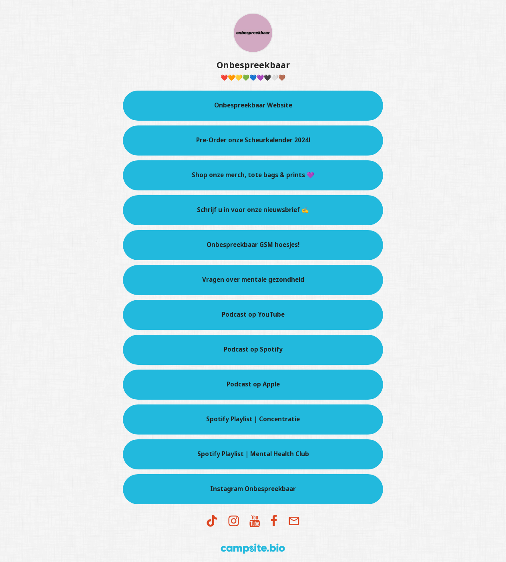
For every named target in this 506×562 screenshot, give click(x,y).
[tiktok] (212, 521)
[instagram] (234, 521)
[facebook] (274, 521)
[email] (294, 521)
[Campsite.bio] (252, 548)
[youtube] (255, 521)
